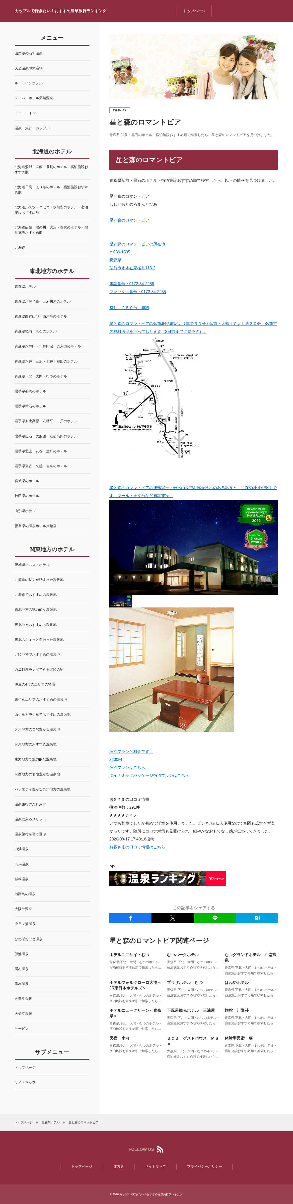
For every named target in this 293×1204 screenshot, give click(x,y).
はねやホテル (237, 983)
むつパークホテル (183, 955)
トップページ (194, 11)
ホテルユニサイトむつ (129, 955)
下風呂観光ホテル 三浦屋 (191, 1011)
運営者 (118, 1166)
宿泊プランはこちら (127, 767)
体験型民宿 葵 (239, 1039)
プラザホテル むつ (185, 983)
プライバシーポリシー (204, 1166)
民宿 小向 (119, 1039)
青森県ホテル (119, 110)
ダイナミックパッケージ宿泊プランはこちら (149, 775)
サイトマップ (155, 1166)
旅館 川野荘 (237, 1011)
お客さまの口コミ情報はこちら (137, 847)
